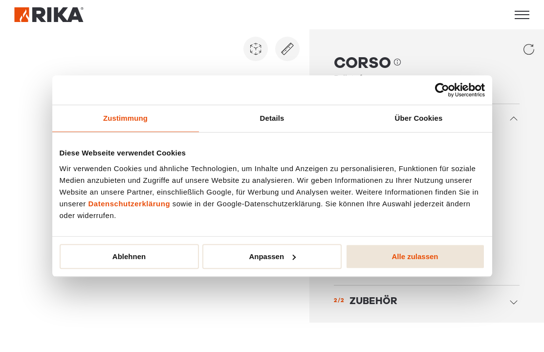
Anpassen (272, 256)
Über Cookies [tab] (419, 118)
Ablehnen (129, 256)
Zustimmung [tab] (125, 118)
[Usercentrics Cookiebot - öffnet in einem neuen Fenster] (442, 90)
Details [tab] (272, 118)
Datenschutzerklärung (129, 203)
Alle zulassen (415, 256)
